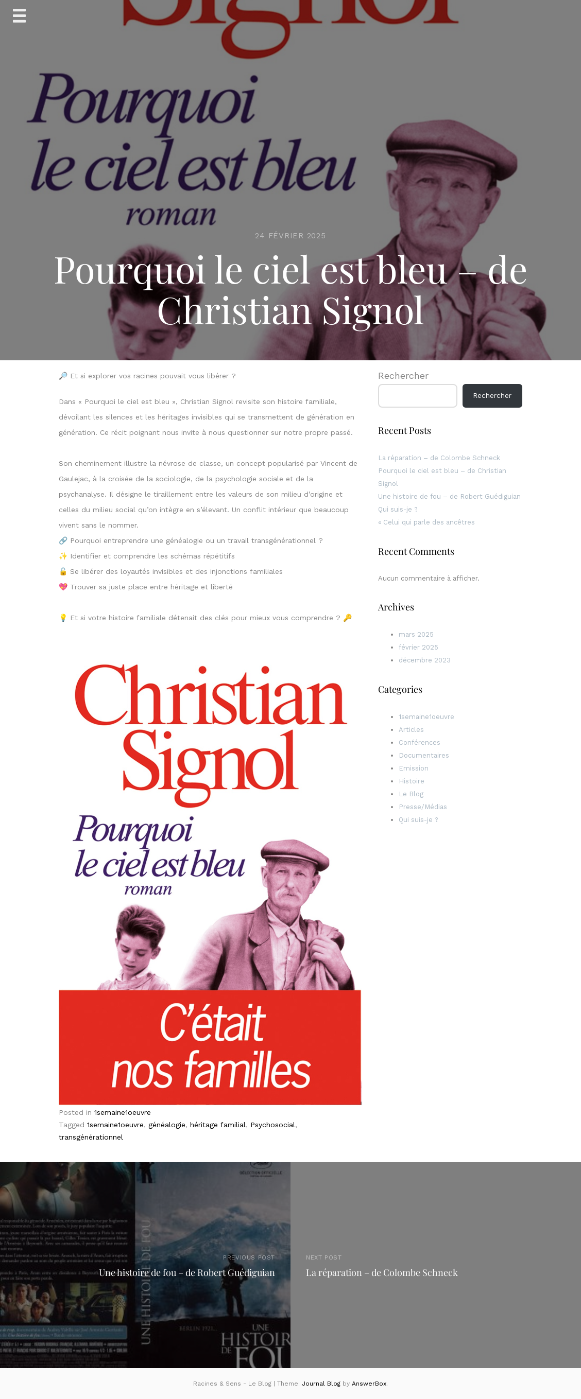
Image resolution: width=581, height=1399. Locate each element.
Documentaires (424, 755)
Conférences (419, 742)
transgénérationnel (91, 1137)
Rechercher (403, 375)
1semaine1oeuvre (122, 1112)
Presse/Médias (423, 807)
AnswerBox (369, 1383)
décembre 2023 (425, 660)
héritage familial (218, 1125)
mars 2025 (416, 634)
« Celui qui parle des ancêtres (426, 522)
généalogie (166, 1125)
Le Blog (411, 794)
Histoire (411, 781)
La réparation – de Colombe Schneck (439, 458)
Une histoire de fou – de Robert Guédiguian (449, 496)
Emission (414, 768)
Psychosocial (272, 1125)
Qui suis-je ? (398, 509)
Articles (411, 729)
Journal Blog (322, 1383)
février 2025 (418, 647)
